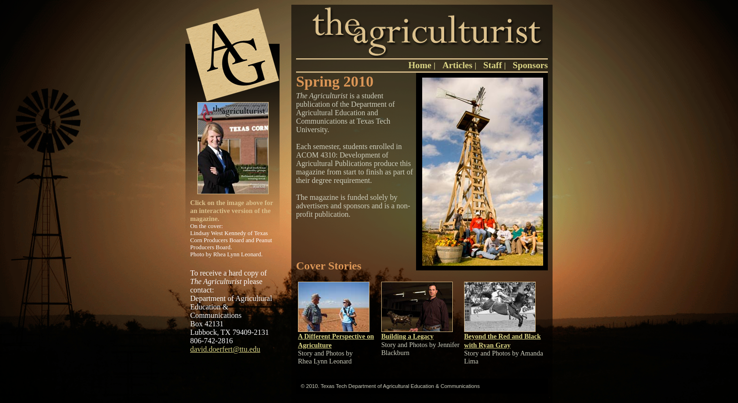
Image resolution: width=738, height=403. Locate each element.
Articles (457, 65)
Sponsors (530, 65)
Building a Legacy (407, 336)
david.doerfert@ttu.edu (225, 349)
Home (420, 65)
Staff (492, 65)
